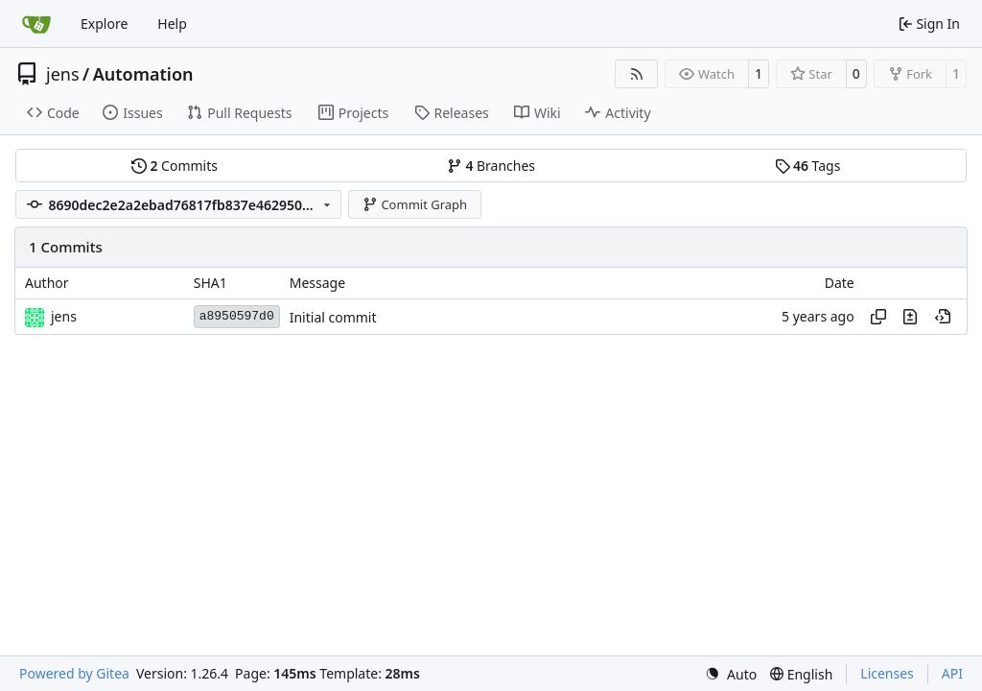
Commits (174, 165)
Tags (808, 165)
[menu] (731, 674)
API (952, 673)
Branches (491, 165)
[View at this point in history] (942, 316)
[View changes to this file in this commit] (910, 316)
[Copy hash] (878, 316)
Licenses (887, 673)
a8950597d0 (236, 316)
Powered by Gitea (74, 673)
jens (63, 73)
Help (172, 23)
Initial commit (333, 317)
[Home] (36, 24)
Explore (104, 23)
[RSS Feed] (637, 74)
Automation (143, 73)
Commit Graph (414, 204)
